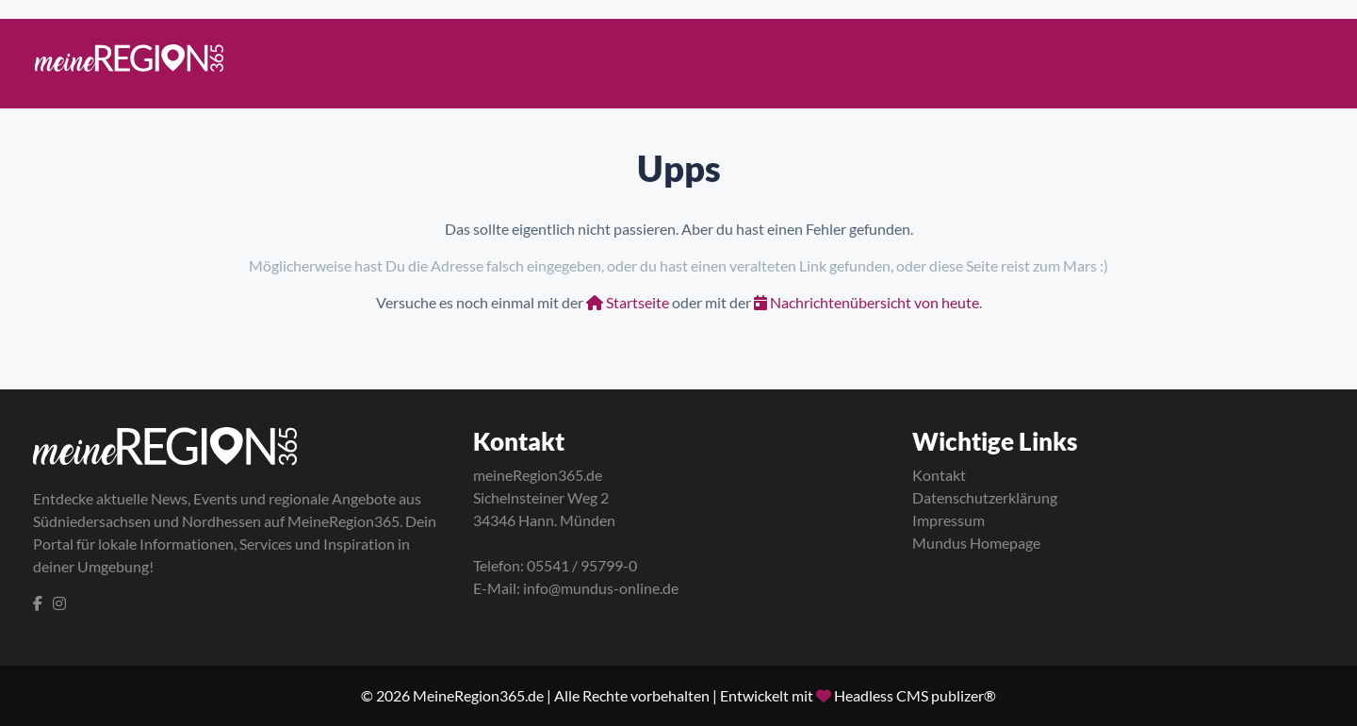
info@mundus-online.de (600, 588)
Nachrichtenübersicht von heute (866, 302)
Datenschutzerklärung (984, 497)
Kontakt (939, 475)
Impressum (948, 520)
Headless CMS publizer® (915, 695)
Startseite (627, 302)
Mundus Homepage (976, 543)
